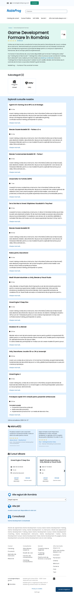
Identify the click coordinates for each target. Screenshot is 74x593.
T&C (54, 572)
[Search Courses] (46, 11)
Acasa (10, 28)
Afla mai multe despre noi (57, 18)
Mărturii (56, 563)
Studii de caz (28, 553)
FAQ (54, 569)
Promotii (11, 551)
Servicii (43, 18)
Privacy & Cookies (37, 589)
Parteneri (56, 558)
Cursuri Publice (26, 18)
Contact (34, 3)
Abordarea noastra (27, 549)
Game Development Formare (21, 28)
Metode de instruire (12, 555)
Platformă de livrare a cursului (44, 558)
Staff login (37, 592)
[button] (64, 471)
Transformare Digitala (43, 549)
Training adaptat (41, 553)
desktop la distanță (47, 58)
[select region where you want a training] (37, 499)
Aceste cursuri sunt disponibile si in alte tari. (22, 510)
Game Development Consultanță (19, 521)
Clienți (55, 561)
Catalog (11, 548)
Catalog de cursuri (13, 18)
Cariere (56, 566)
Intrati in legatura (64, 589)
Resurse (11, 559)
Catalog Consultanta (28, 561)
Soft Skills (36, 18)
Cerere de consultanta (27, 556)
